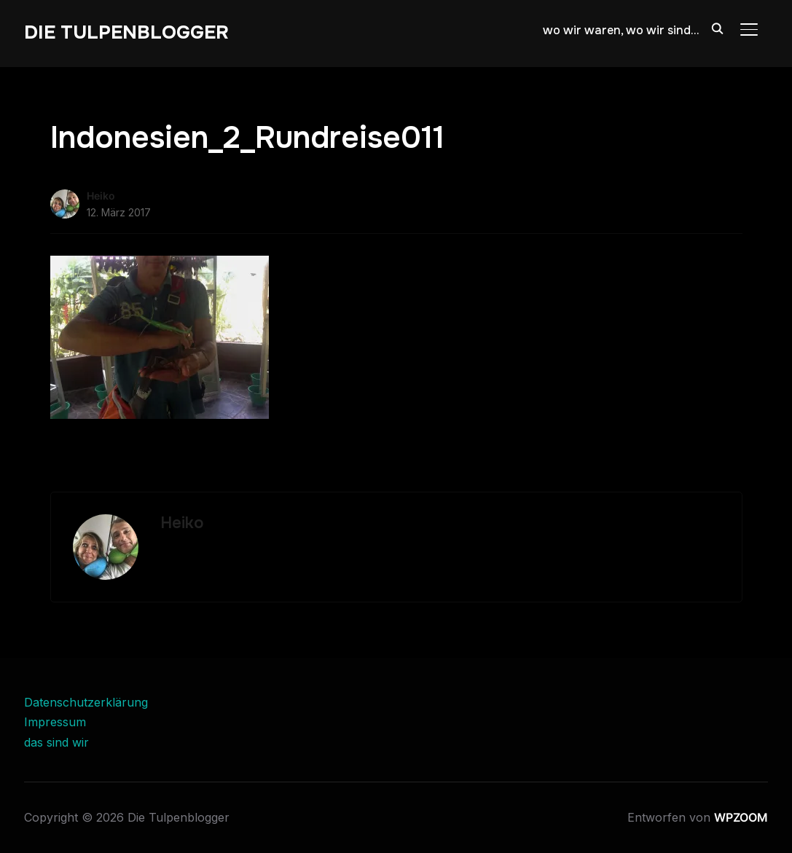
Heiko (101, 195)
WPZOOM (741, 817)
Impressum (55, 722)
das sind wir (56, 742)
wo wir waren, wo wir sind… (621, 30)
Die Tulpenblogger (126, 32)
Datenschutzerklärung (86, 702)
